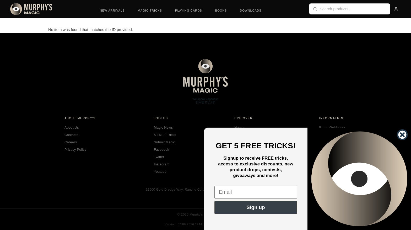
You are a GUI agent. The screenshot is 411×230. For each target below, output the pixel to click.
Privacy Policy (75, 149)
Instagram (161, 164)
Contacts (71, 135)
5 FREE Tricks (165, 135)
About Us (71, 127)
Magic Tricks (150, 10)
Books (221, 10)
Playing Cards (188, 10)
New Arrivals (112, 10)
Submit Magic (164, 142)
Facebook (161, 149)
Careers (70, 142)
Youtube (160, 172)
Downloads (250, 10)
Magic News (163, 127)
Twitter (159, 157)
